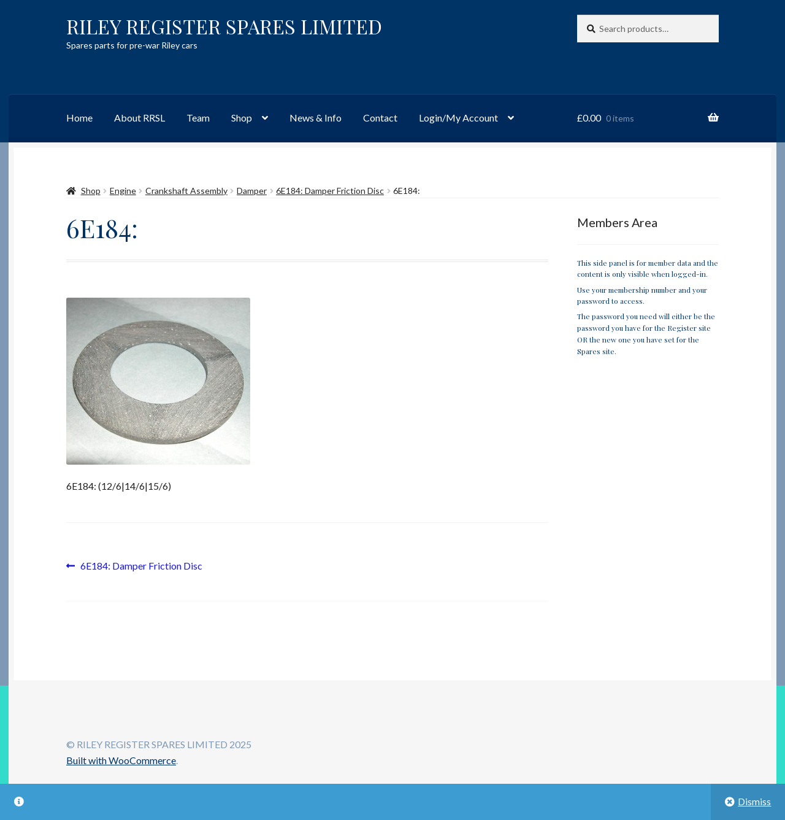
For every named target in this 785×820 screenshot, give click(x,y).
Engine (123, 190)
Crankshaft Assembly (186, 190)
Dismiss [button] (754, 801)
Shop (241, 117)
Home (79, 117)
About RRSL (139, 117)
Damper (252, 190)
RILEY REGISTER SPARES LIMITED (224, 26)
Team (198, 117)
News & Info (315, 117)
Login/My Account (458, 117)
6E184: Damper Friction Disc (330, 190)
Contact (380, 117)
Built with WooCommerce (121, 760)
